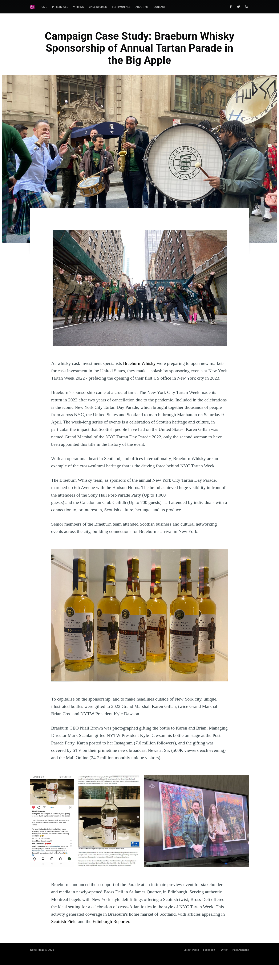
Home (43, 6)
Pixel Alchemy (240, 949)
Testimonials (121, 6)
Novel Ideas (37, 949)
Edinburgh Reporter (111, 921)
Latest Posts (191, 949)
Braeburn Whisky (139, 363)
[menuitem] (43, 7)
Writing (78, 6)
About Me (142, 6)
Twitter (223, 949)
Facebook (209, 949)
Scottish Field (64, 921)
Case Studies (98, 6)
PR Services (60, 6)
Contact (160, 6)
